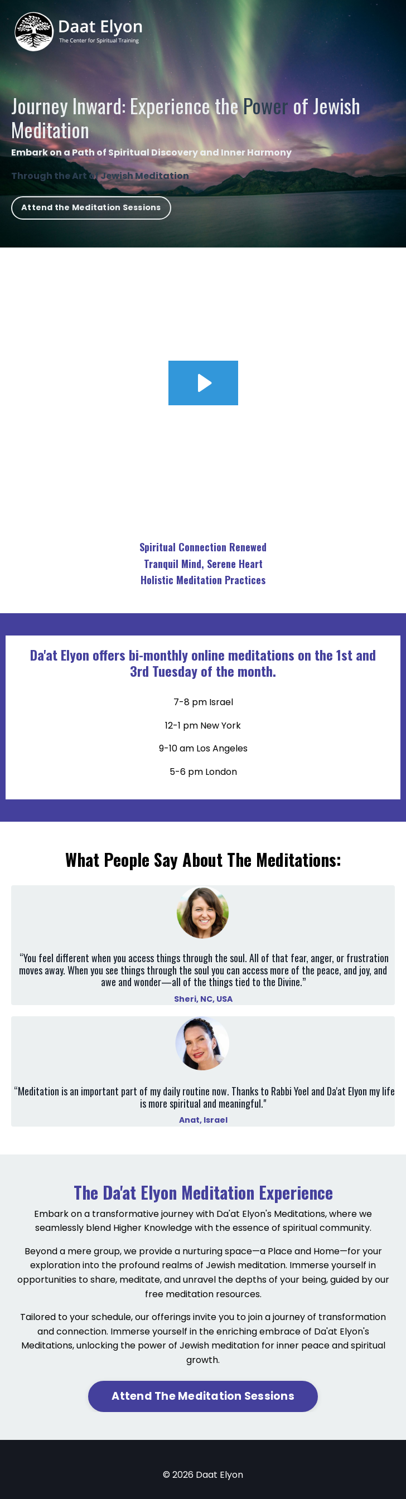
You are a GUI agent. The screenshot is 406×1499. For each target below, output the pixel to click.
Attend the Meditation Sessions (91, 207)
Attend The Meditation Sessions (203, 1396)
